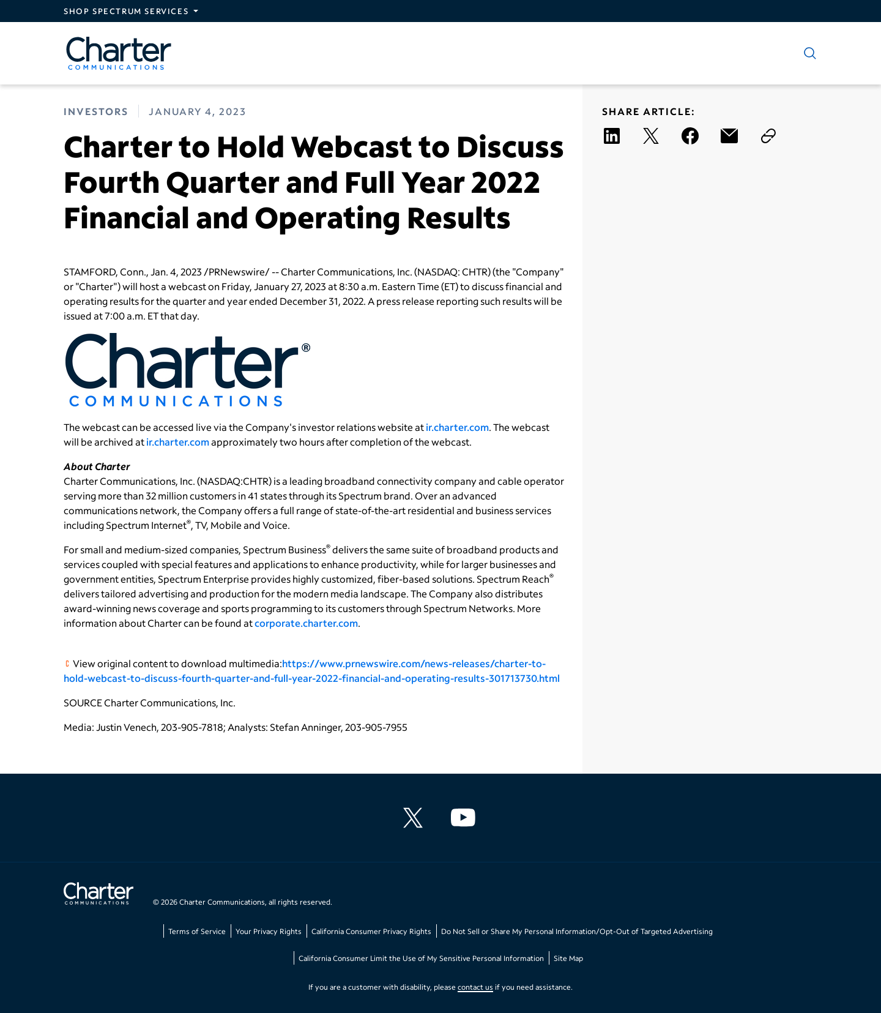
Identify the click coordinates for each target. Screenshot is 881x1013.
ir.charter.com (457, 427)
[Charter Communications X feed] (415, 817)
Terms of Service (197, 931)
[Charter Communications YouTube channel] (465, 817)
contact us (475, 987)
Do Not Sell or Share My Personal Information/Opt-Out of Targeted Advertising (577, 931)
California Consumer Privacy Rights (371, 931)
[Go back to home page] (98, 895)
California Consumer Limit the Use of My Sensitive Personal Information (421, 958)
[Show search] (807, 53)
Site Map (568, 958)
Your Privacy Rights (269, 931)
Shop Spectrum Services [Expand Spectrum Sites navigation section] (126, 11)
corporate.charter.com (306, 622)
